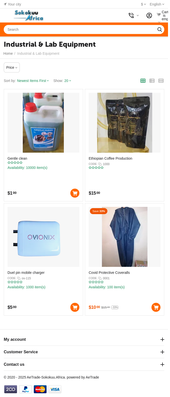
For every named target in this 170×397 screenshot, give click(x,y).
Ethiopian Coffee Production (110, 158)
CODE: (93, 163)
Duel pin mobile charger (26, 273)
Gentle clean (17, 158)
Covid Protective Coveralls (109, 273)
